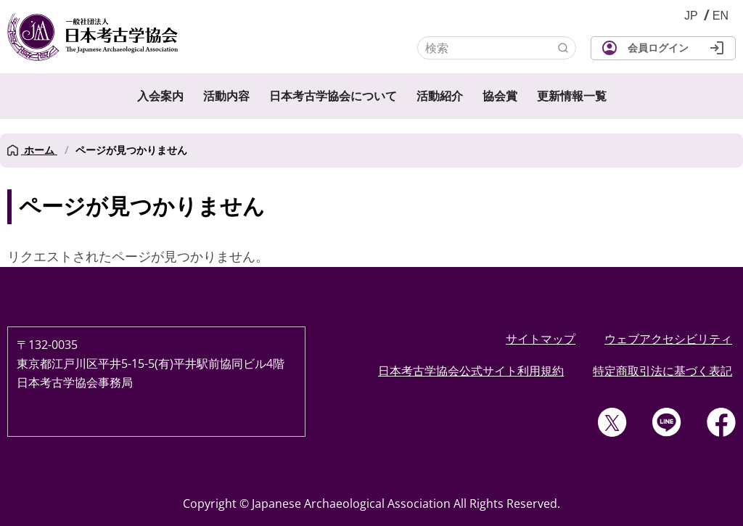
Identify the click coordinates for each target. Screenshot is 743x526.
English (720, 16)
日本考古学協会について (333, 96)
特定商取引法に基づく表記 (662, 371)
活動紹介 (439, 96)
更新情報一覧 (572, 96)
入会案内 (160, 96)
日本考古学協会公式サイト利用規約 (471, 371)
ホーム (32, 150)
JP (691, 15)
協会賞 (500, 96)
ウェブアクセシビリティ (668, 339)
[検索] (496, 47)
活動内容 (226, 96)
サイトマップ (540, 339)
